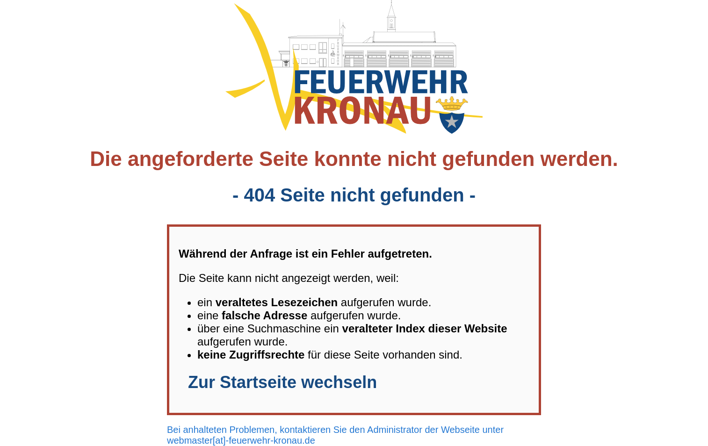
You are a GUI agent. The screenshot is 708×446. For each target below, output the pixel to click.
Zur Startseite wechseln (282, 382)
